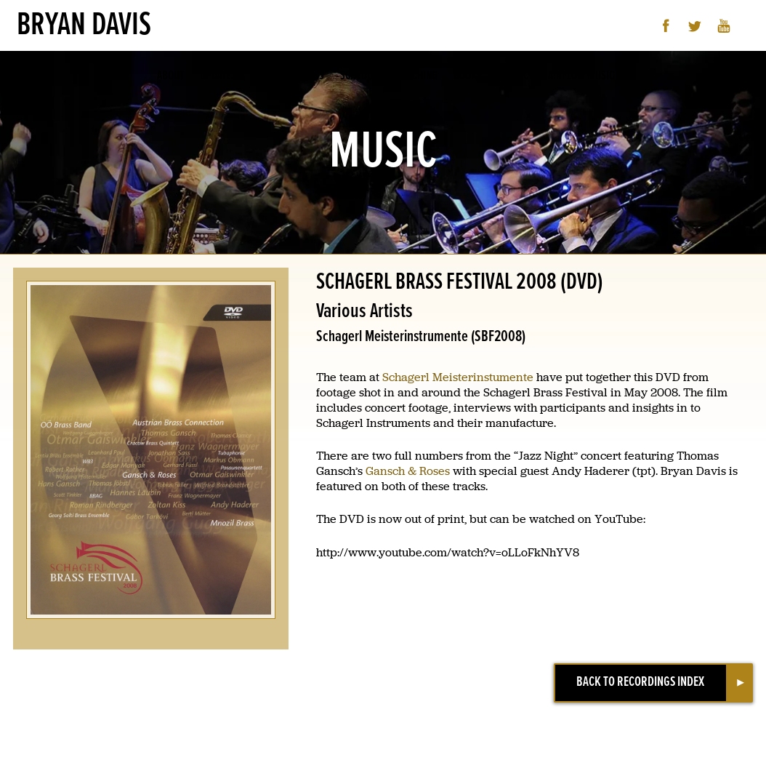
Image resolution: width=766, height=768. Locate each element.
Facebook (666, 26)
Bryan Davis (84, 25)
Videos (309, 76)
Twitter (695, 26)
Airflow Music (581, 76)
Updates (218, 76)
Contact (515, 76)
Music (265, 76)
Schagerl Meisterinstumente (457, 377)
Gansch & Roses (408, 471)
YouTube (724, 26)
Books (467, 76)
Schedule (361, 76)
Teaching (418, 76)
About (170, 76)
